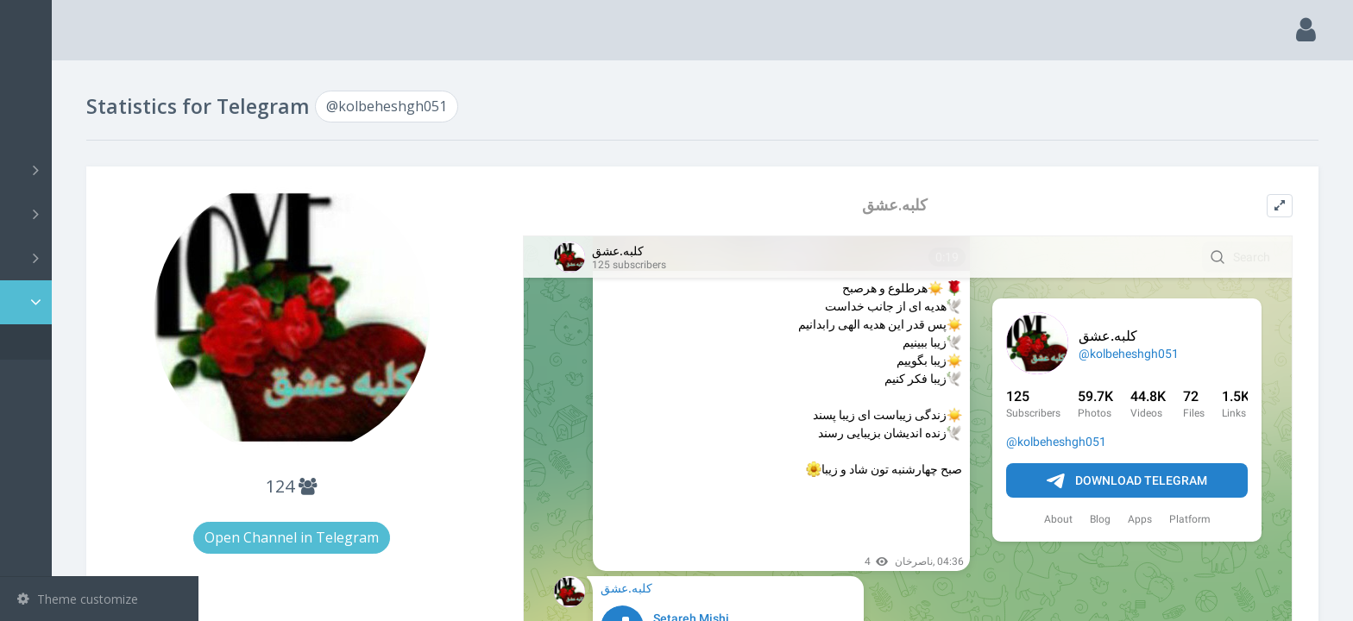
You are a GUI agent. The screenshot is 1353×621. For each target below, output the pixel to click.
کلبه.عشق (944, 205)
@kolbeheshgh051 (94, 342)
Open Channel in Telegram (414, 537)
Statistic (104, 302)
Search (44, 126)
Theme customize (77, 599)
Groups (101, 214)
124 (413, 486)
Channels (101, 170)
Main (41, 82)
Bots (101, 258)
